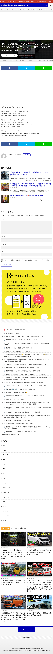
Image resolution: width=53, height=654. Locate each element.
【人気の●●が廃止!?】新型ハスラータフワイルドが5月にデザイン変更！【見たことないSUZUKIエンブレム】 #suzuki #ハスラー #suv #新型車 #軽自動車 (27, 403)
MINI (19, 10)
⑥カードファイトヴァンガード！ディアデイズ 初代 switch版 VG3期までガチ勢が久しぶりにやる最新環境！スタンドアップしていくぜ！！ (27, 378)
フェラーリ (6, 497)
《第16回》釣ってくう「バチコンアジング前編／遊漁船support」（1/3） (24, 336)
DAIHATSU (6, 455)
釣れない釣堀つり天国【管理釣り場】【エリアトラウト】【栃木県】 (23, 412)
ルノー (4, 520)
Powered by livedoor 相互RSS (10, 434)
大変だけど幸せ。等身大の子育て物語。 (16, 329)
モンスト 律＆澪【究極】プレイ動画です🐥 (16, 392)
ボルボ (4, 506)
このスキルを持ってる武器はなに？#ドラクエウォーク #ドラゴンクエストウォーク (26, 396)
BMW (13, 10)
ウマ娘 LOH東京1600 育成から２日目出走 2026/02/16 (19, 423)
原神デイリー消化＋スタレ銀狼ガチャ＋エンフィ (18, 351)
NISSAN (5, 469)
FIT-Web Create (31, 650)
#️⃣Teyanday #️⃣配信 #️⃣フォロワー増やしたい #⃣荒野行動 (20, 389)
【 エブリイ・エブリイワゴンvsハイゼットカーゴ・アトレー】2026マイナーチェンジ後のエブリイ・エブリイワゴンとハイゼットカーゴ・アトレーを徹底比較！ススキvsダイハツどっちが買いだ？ (39, 586)
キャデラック (42, 10)
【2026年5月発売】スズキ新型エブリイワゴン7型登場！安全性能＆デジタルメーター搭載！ (13, 583)
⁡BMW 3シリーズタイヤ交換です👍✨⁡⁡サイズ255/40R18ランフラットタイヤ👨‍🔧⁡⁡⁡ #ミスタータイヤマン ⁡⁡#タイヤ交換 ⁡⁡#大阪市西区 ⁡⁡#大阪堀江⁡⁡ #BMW (27, 355)
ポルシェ (5, 511)
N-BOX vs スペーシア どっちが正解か (15, 399)
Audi (8, 10)
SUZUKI (13, 55)
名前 (3, 236)
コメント (3, 219)
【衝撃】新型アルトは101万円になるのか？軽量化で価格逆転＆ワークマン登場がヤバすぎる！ (39, 552)
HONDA (5, 459)
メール (3, 244)
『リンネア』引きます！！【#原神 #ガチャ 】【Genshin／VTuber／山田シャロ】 (26, 364)
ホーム (2, 10)
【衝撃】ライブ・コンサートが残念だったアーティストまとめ (21, 340)
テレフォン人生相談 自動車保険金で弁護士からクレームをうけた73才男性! (24, 382)
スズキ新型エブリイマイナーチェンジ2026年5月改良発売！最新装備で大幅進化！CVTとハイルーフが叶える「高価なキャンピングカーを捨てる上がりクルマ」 (13, 617)
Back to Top (26, 630)
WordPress (46, 650)
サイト (3, 251)
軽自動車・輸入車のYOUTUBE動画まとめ (31, 648)
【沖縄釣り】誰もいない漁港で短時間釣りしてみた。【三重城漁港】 (23, 371)
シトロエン (6, 492)
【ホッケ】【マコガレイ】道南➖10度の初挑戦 (18, 420)
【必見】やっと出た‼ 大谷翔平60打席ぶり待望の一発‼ (20, 348)
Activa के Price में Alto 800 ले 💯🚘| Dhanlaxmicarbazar (26, 195)
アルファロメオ (32, 10)
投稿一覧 (26, 155)
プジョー (5, 501)
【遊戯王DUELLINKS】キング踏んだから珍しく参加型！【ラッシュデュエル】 (25, 374)
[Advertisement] (26, 26)
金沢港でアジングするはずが (13, 333)
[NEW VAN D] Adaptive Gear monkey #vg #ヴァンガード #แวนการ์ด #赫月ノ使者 (26, 385)
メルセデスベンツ (8, 516)
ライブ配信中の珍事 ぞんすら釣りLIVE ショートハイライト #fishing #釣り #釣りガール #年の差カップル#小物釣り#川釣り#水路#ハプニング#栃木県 (27, 416)
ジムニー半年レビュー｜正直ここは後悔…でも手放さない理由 (39, 614)
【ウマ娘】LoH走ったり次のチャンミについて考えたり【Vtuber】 (23, 431)
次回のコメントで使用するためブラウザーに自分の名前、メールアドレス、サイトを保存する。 (26, 260)
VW (24, 10)
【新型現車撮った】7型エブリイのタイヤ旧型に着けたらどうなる (22, 367)
